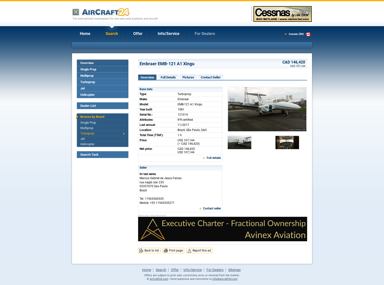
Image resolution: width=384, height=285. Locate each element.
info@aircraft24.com (225, 279)
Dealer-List (88, 106)
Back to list (151, 250)
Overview (87, 63)
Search (112, 33)
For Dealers (205, 33)
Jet (82, 88)
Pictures (188, 77)
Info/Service (169, 33)
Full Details (168, 77)
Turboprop (87, 82)
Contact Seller (211, 77)
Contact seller (212, 208)
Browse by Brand (92, 117)
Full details (214, 158)
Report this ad (201, 250)
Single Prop (88, 69)
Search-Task (89, 154)
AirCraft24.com (159, 279)
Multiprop (87, 75)
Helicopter (87, 95)
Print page (176, 250)
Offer (138, 33)
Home (85, 33)
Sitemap (234, 270)
